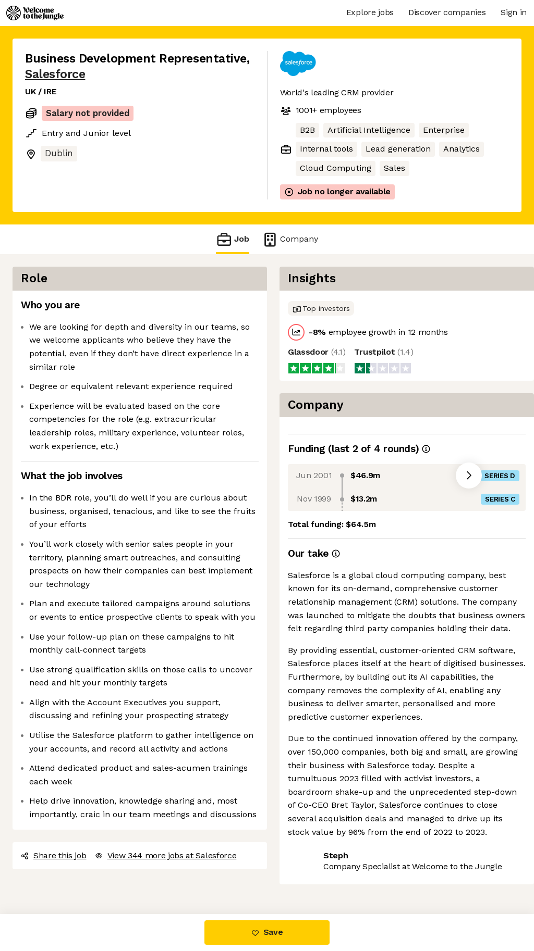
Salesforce (55, 74)
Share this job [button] (54, 855)
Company (290, 239)
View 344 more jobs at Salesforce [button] (166, 855)
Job (232, 239)
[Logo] (35, 13)
